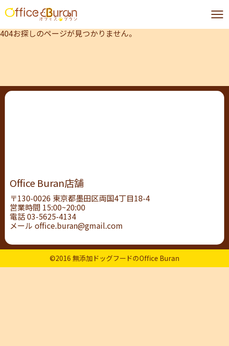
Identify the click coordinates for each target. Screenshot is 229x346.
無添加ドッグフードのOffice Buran (126, 258)
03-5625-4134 (51, 216)
